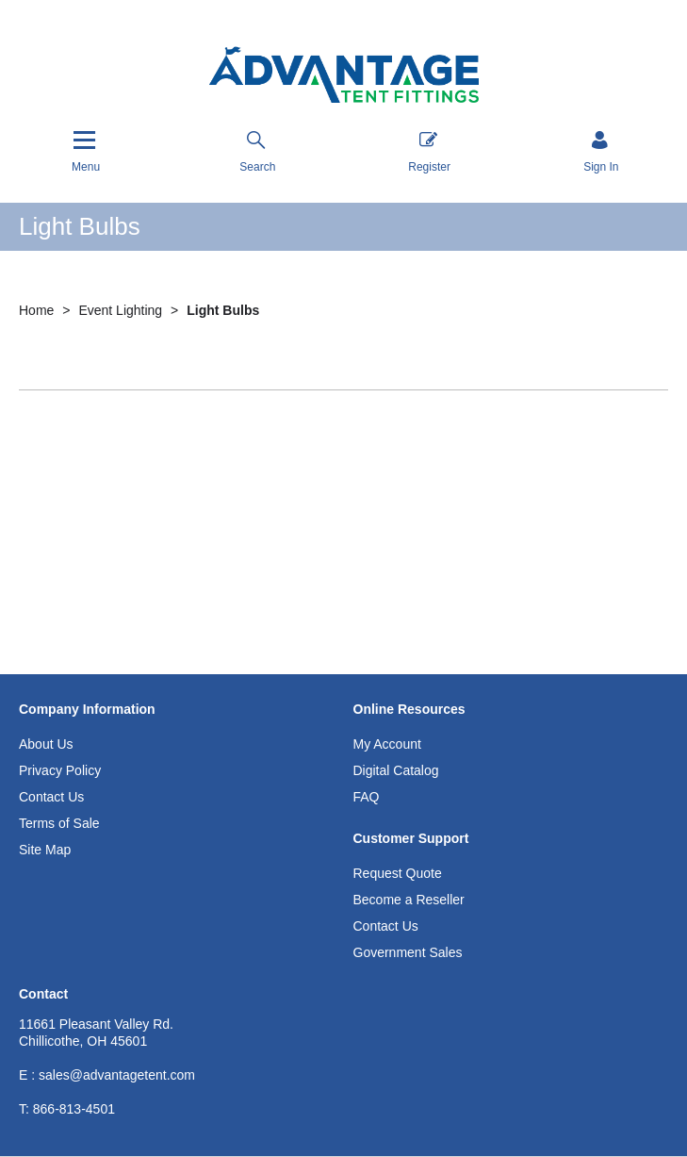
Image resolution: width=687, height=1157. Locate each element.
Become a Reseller (409, 899)
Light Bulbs (223, 310)
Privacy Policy (60, 770)
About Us (46, 744)
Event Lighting (122, 310)
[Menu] (86, 151)
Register (429, 152)
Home (38, 310)
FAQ (366, 796)
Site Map (45, 849)
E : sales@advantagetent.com (107, 1075)
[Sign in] (600, 153)
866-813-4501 (67, 1108)
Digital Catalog (396, 770)
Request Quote (397, 873)
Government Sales (408, 952)
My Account (387, 744)
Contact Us (51, 796)
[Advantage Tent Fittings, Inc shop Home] (344, 76)
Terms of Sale (59, 823)
